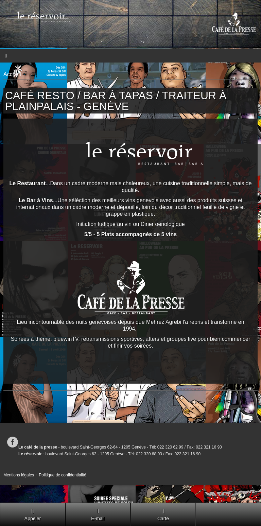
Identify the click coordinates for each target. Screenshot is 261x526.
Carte (163, 514)
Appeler (32, 514)
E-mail (98, 514)
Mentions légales (18, 475)
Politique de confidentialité (62, 475)
